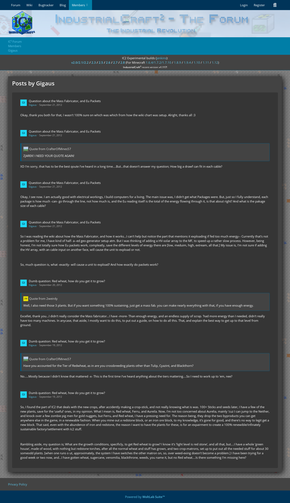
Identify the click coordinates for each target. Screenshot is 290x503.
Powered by (145, 497)
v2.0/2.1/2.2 (80, 62)
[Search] (275, 5)
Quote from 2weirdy (43, 299)
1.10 (197, 62)
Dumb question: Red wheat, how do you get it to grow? (67, 281)
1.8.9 (177, 62)
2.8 (122, 62)
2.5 (101, 62)
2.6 (108, 62)
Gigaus (33, 105)
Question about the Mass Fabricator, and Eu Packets (65, 101)
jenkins (161, 58)
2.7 (115, 62)
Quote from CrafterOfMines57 (50, 149)
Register (259, 5)
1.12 (215, 62)
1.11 (206, 62)
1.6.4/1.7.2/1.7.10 (158, 62)
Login (244, 5)
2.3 (93, 62)
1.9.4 (187, 62)
